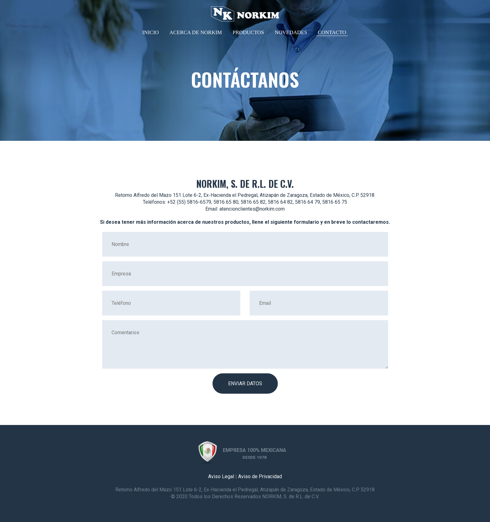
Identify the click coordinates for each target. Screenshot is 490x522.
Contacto (332, 32)
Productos (248, 32)
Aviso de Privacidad (260, 476)
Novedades (291, 32)
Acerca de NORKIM (195, 32)
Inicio (150, 32)
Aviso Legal (221, 476)
